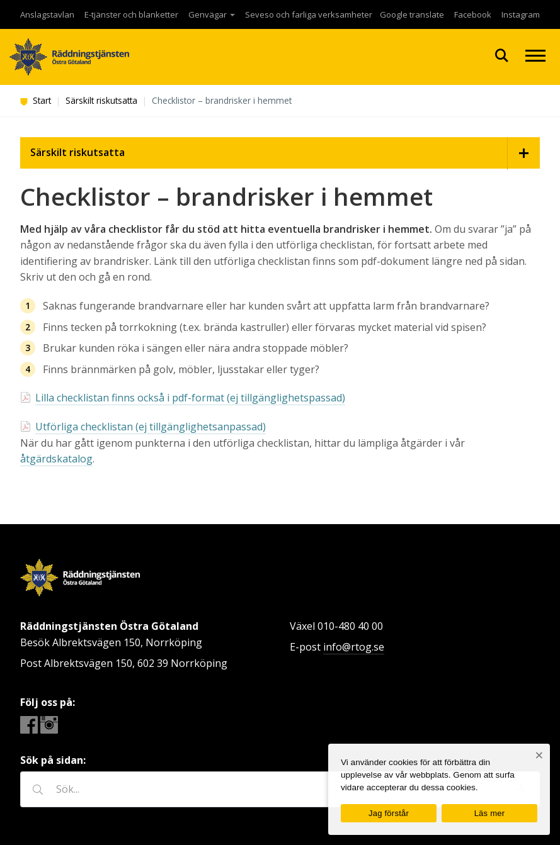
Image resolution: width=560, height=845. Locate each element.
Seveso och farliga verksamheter (308, 14)
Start (35, 100)
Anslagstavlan (47, 14)
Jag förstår (389, 813)
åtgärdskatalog (56, 459)
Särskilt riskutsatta (101, 100)
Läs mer (489, 813)
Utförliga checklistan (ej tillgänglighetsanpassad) (150, 427)
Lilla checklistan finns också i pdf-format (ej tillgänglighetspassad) (190, 398)
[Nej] (539, 755)
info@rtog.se (353, 647)
